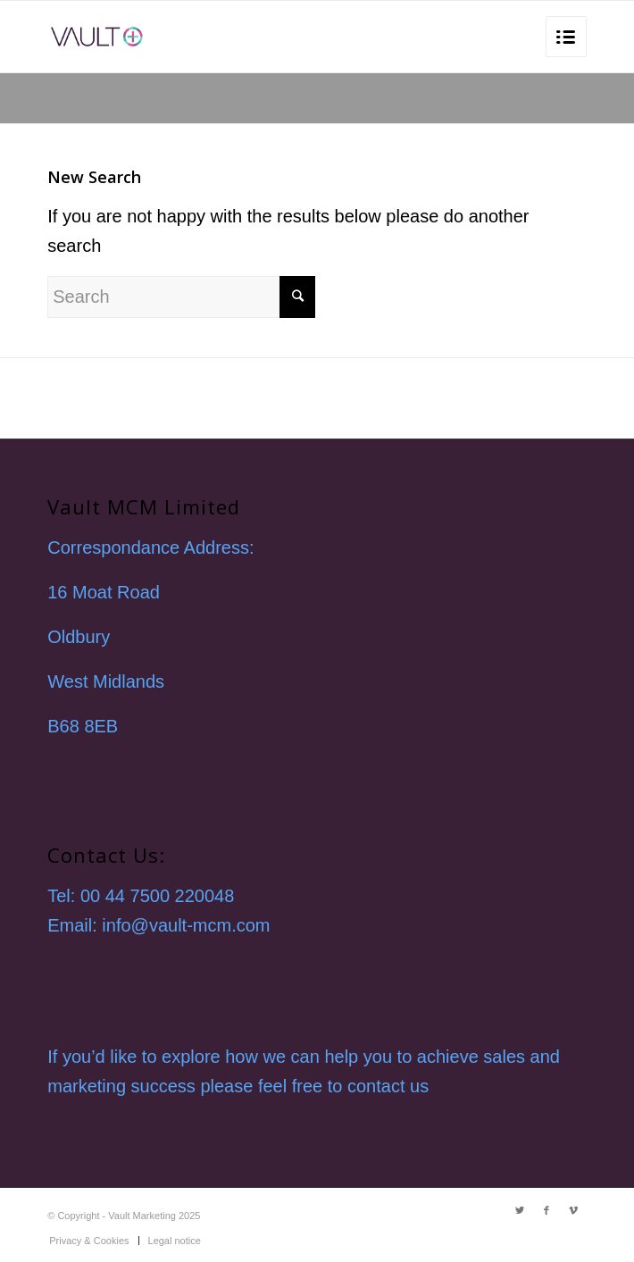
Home (125, 83)
